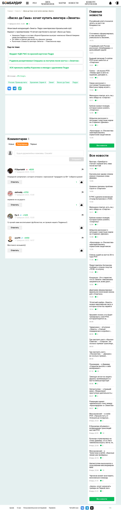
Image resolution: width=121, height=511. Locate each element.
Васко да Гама (63, 82)
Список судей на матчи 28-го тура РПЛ (101, 256)
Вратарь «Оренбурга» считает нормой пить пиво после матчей (100, 164)
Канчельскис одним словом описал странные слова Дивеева (101, 176)
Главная (10, 11)
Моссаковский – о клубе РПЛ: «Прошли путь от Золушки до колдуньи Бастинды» (99, 416)
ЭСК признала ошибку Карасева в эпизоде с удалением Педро (39, 67)
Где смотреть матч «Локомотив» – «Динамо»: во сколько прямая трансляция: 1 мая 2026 (100, 354)
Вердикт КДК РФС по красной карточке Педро (31, 54)
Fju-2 (17, 215)
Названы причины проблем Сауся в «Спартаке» (101, 187)
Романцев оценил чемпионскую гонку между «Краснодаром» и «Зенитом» (101, 404)
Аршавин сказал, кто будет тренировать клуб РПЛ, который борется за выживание (100, 317)
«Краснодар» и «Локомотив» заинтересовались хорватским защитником (101, 133)
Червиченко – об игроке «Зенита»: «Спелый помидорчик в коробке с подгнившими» (99, 329)
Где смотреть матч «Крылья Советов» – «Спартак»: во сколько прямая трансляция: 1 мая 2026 (101, 342)
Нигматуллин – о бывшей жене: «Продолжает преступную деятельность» (100, 391)
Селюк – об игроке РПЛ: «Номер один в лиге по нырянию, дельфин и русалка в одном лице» (99, 73)
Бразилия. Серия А (38, 82)
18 (103, 433)
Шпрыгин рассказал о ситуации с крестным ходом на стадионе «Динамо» (101, 120)
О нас (19, 508)
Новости (18, 11)
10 (103, 470)
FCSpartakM (20, 169)
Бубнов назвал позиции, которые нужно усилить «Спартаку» (99, 108)
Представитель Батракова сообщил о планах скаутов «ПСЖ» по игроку (100, 267)
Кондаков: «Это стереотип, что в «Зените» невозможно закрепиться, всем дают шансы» (101, 280)
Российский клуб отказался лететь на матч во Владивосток (101, 23)
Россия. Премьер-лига (17, 82)
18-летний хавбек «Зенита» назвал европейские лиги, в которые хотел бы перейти (101, 304)
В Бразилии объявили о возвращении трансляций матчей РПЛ (100, 428)
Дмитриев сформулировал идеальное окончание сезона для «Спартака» (101, 292)
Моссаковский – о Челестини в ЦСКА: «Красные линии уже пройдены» (101, 453)
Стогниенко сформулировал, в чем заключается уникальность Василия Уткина (101, 36)
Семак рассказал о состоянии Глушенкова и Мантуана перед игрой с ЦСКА (99, 85)
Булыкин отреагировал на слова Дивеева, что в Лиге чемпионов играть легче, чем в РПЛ (101, 441)
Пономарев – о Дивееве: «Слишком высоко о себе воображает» (100, 366)
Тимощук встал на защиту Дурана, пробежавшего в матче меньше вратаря (100, 379)
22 (98, 371)
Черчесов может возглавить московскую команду (101, 477)
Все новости (102, 145)
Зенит (51, 82)
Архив (11, 508)
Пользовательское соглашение (35, 508)
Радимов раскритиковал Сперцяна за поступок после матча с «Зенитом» (44, 61)
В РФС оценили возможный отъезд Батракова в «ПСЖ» (101, 198)
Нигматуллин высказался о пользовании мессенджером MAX (101, 465)
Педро (75, 82)
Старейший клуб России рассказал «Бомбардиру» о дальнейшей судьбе (101, 48)
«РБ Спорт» (21, 76)
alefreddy (18, 192)
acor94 (17, 238)
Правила (52, 508)
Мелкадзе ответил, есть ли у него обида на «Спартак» (101, 96)
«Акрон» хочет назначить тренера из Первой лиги (100, 487)
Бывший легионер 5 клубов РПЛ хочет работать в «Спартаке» (100, 60)
